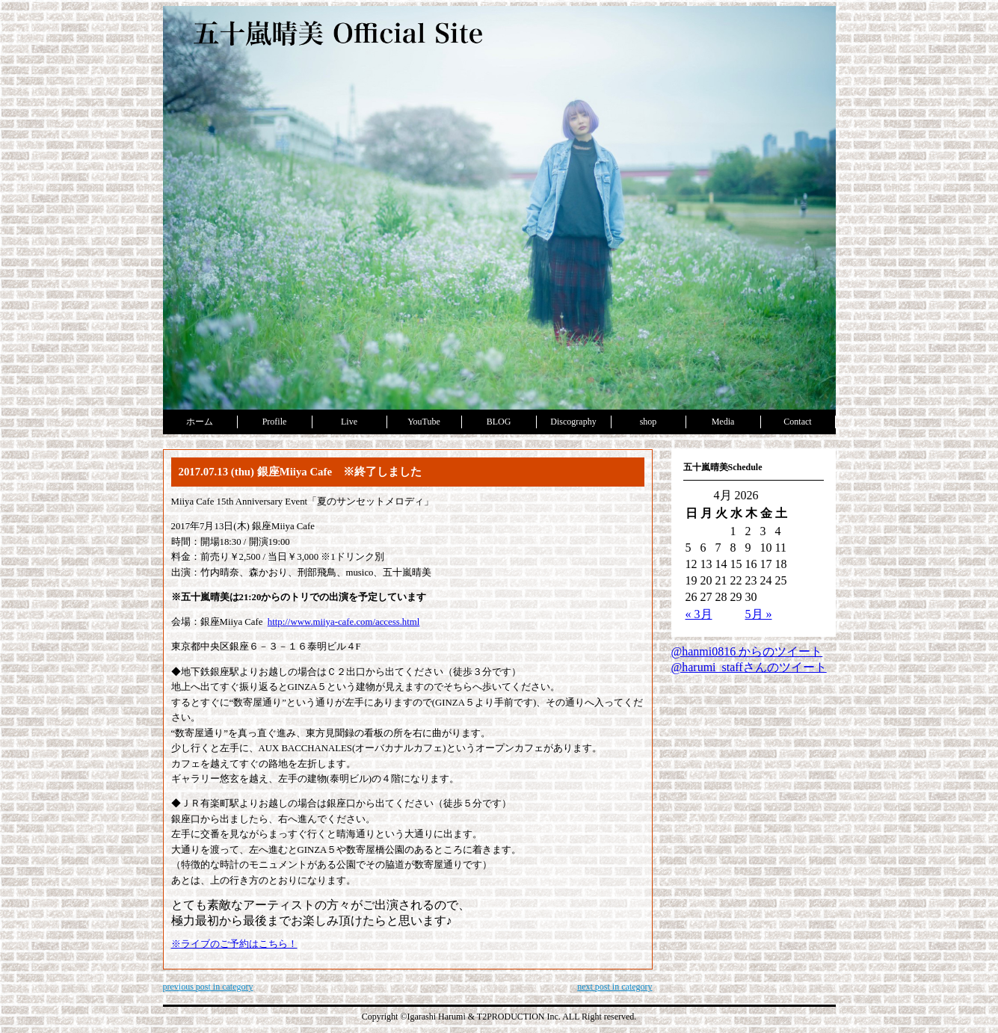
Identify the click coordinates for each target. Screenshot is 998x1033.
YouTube (423, 421)
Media (723, 421)
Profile (274, 421)
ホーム (199, 421)
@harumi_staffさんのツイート (749, 667)
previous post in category (208, 986)
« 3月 (699, 614)
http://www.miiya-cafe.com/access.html (344, 622)
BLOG (499, 421)
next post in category (614, 986)
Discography (573, 421)
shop (648, 421)
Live (349, 421)
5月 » (758, 614)
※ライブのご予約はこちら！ (234, 944)
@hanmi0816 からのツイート (747, 651)
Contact (797, 421)
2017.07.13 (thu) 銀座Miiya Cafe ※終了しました (300, 472)
